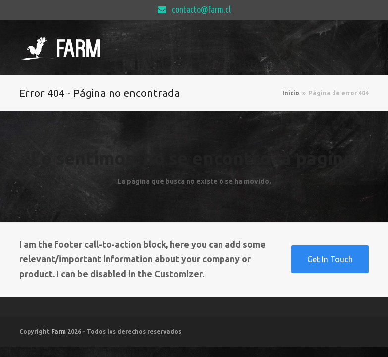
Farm (58, 331)
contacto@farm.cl (201, 9)
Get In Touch (330, 259)
